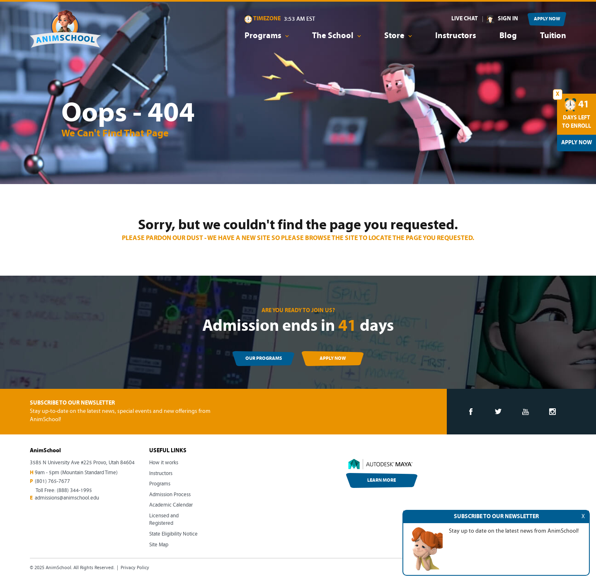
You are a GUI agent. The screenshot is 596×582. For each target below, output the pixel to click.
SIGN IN (508, 19)
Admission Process (170, 494)
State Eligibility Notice (173, 534)
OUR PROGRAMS (263, 358)
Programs (159, 484)
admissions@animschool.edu (67, 498)
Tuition (553, 36)
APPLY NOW (547, 19)
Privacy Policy (135, 567)
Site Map (158, 545)
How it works (163, 463)
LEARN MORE (381, 480)
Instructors (455, 36)
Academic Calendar (171, 505)
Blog (508, 36)
